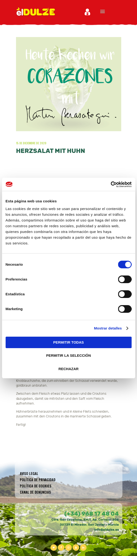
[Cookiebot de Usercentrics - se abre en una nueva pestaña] (111, 184)
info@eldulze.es (106, 530)
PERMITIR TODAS (68, 342)
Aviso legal (29, 473)
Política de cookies (35, 485)
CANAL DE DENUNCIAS (35, 492)
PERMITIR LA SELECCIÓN (68, 355)
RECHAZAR (68, 369)
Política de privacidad (37, 479)
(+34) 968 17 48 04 (91, 513)
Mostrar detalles (108, 328)
